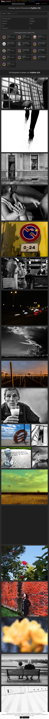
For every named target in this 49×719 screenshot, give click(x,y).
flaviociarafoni (25, 42)
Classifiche (24, 1)
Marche (4, 13)
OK (21, 717)
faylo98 (8, 63)
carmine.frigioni (41, 49)
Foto (18, 1)
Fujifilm (9, 13)
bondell (8, 49)
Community (31, 1)
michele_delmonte (42, 42)
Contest (14, 1)
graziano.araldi (25, 49)
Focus (8, 56)
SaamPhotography (42, 56)
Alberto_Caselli (10, 42)
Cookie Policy (26, 717)
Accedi (37, 3)
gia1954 (24, 56)
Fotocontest (6, 1)
